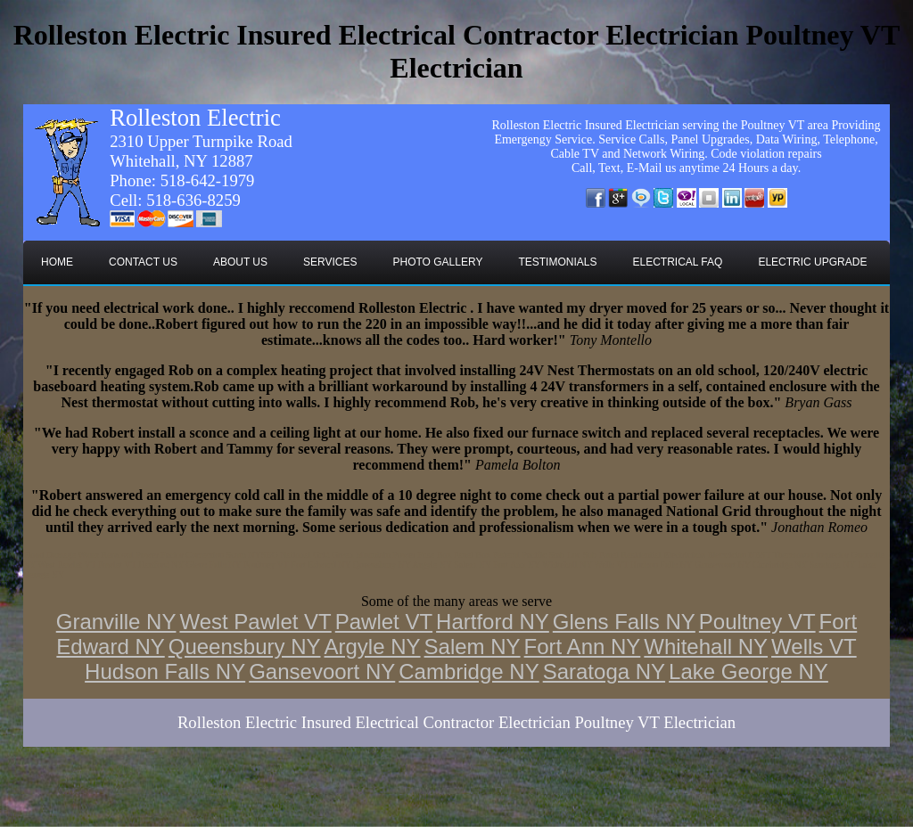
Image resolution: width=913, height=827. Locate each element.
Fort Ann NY (582, 647)
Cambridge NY (469, 671)
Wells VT (814, 647)
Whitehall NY (706, 647)
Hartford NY (492, 622)
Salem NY (472, 647)
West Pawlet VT (255, 622)
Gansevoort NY (322, 671)
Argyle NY (373, 647)
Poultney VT (757, 622)
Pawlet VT (383, 622)
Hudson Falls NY (165, 671)
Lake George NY (748, 671)
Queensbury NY (245, 647)
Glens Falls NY (624, 622)
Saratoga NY (604, 671)
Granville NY (116, 622)
